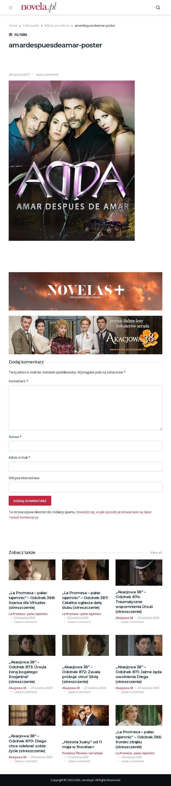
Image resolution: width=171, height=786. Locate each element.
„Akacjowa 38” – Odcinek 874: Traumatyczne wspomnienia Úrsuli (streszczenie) (134, 602)
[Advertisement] (90, 61)
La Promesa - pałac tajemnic (28, 614)
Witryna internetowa (24, 478)
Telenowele (31, 25)
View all (156, 553)
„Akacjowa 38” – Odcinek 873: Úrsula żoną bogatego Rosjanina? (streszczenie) (27, 672)
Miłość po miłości (57, 25)
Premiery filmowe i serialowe (82, 753)
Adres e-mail (19, 457)
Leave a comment (47, 75)
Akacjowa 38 (124, 618)
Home (13, 25)
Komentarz (18, 381)
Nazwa (15, 436)
